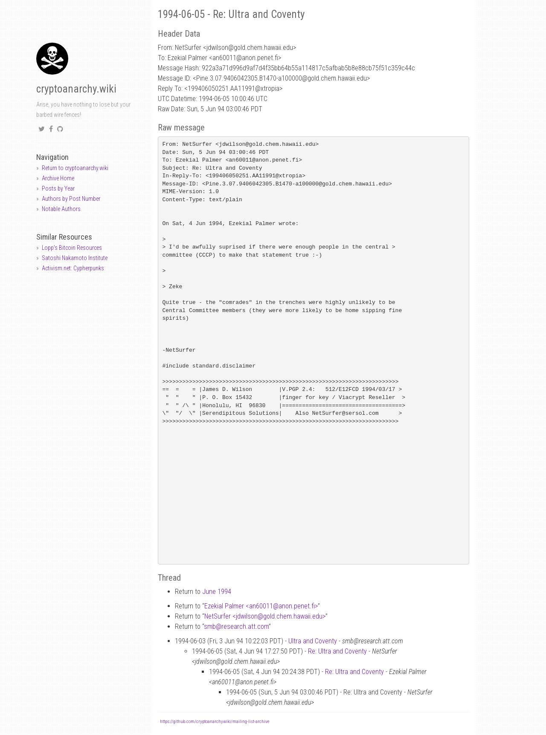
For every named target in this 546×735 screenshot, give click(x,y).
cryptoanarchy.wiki (76, 89)
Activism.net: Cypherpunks (73, 268)
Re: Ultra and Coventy (337, 651)
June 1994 (216, 591)
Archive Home (58, 178)
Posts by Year (58, 188)
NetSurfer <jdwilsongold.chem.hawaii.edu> (264, 616)
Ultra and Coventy (312, 641)
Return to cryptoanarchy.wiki (75, 168)
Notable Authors (61, 208)
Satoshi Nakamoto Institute (74, 258)
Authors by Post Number (71, 198)
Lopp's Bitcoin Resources (72, 247)
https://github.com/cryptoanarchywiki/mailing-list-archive (214, 721)
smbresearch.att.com (236, 626)
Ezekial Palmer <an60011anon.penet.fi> (261, 606)
